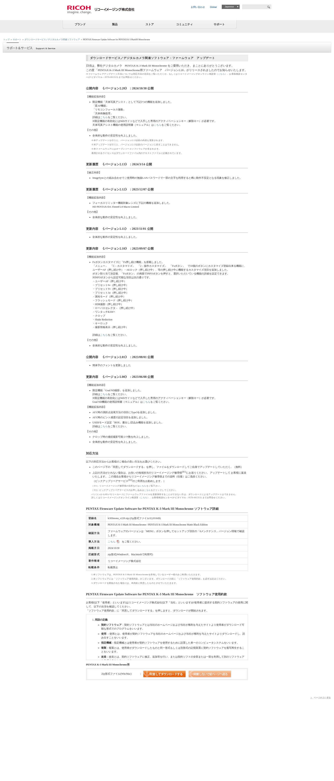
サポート (219, 24)
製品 (115, 24)
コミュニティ (184, 24)
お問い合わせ (198, 7)
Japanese (229, 7)
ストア (149, 24)
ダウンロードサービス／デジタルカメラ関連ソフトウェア (52, 39)
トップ (6, 39)
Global (213, 7)
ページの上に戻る (322, 698)
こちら (221, 74)
